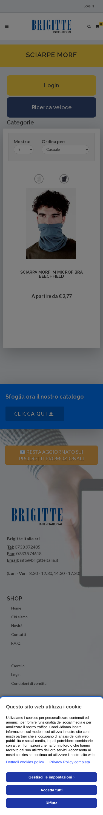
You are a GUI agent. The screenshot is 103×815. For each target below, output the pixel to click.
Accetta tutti (52, 790)
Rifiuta (51, 803)
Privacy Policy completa (70, 762)
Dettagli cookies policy (25, 762)
